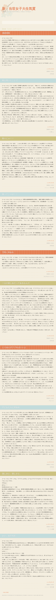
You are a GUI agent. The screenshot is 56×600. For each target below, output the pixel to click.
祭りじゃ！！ (8, 138)
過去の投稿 (5, 592)
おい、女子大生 (9, 536)
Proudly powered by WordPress (12, 595)
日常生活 (52, 245)
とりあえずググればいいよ (14, 347)
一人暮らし (51, 131)
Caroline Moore (38, 595)
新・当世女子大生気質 (18, 9)
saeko (9, 29)
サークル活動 (51, 529)
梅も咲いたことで (10, 80)
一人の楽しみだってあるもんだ (16, 283)
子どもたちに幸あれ (11, 407)
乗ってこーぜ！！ (10, 194)
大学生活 (52, 73)
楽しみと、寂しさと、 (12, 473)
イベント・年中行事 (49, 187)
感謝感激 (6, 33)
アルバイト (51, 400)
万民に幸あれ (8, 252)
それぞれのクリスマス (49, 276)
